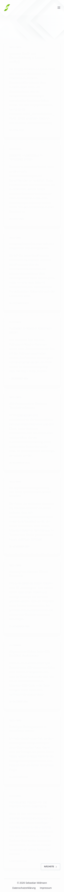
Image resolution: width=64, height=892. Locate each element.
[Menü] (59, 7)
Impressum (46, 888)
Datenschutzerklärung (23, 888)
